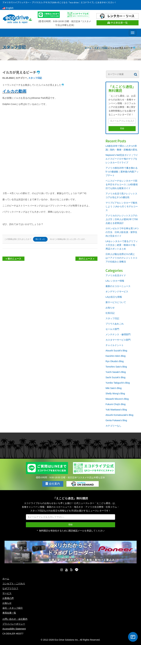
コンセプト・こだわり (13, 583)
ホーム (88, 48)
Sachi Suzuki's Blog (115, 377)
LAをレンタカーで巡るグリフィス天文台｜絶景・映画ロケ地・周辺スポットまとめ (122, 245)
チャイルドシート (115, 345)
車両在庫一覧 (9, 612)
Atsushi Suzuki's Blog (116, 350)
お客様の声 (8, 598)
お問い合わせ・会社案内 (14, 619)
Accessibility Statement (14, 628)
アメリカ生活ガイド (116, 275)
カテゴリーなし (113, 425)
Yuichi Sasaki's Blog (116, 372)
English (7, 8)
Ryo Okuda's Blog (115, 361)
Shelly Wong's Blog (115, 393)
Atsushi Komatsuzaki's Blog (119, 415)
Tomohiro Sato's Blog (116, 366)
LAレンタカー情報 (115, 280)
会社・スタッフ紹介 (12, 608)
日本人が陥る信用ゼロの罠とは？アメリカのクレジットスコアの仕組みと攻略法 (121, 258)
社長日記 (110, 313)
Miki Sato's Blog (114, 388)
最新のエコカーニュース (118, 286)
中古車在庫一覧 (117, 22)
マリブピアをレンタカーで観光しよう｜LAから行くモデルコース (122, 206)
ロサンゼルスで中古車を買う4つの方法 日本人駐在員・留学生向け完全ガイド (122, 232)
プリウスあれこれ (115, 323)
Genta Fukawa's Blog (116, 420)
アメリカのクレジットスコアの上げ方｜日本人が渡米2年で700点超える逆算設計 (122, 219)
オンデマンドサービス (117, 291)
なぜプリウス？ (10, 588)
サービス (6, 593)
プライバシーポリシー (13, 624)
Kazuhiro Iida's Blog (115, 356)
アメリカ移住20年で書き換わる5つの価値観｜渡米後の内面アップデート (122, 172)
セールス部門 (112, 329)
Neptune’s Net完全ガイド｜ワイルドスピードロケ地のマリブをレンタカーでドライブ (122, 159)
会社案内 (53, 483)
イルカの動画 (14, 91)
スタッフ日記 (101, 48)
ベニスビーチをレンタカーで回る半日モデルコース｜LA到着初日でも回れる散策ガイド (122, 184)
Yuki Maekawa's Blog (116, 409)
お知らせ (110, 307)
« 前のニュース (13, 258)
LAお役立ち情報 (114, 297)
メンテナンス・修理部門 (118, 334)
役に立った (40, 239)
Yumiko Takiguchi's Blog (118, 382)
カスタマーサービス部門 (118, 340)
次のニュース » (86, 258)
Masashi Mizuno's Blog (117, 399)
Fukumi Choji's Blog (115, 404)
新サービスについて (116, 302)
